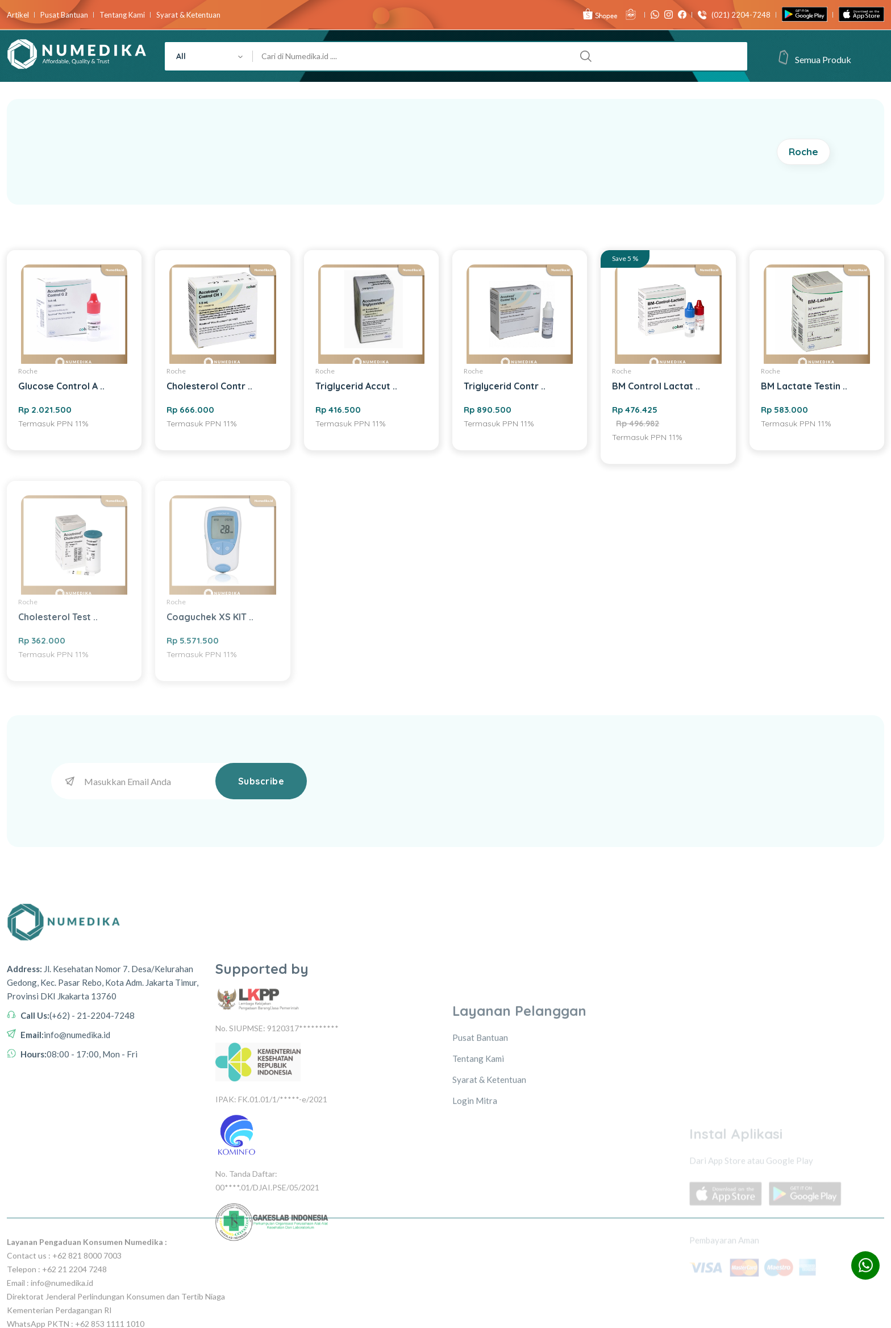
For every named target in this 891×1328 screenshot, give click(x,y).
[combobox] (209, 56)
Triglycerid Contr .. (505, 386)
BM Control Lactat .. (656, 386)
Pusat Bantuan (64, 15)
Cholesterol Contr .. (209, 386)
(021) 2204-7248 (738, 15)
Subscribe (261, 781)
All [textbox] (181, 56)
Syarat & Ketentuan (188, 15)
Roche (803, 151)
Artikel (18, 15)
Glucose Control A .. (61, 386)
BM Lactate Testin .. (804, 386)
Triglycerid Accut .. (356, 386)
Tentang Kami (122, 15)
